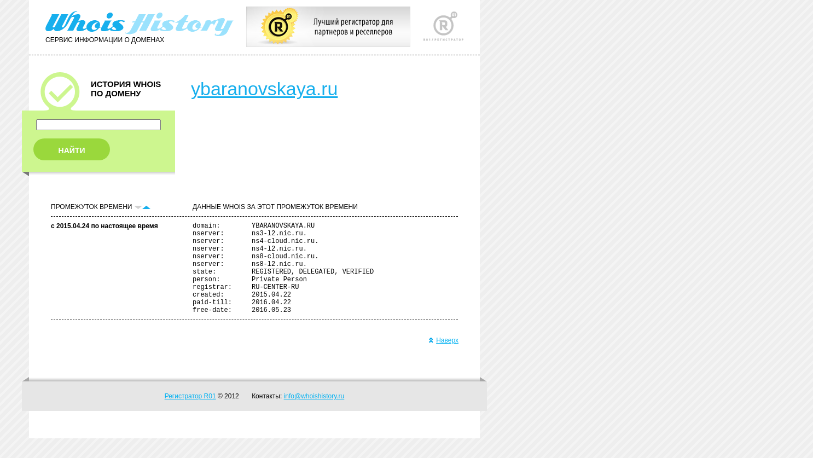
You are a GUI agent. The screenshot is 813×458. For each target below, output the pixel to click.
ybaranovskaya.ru (264, 88)
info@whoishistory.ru (314, 416)
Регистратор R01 (190, 416)
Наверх (443, 360)
